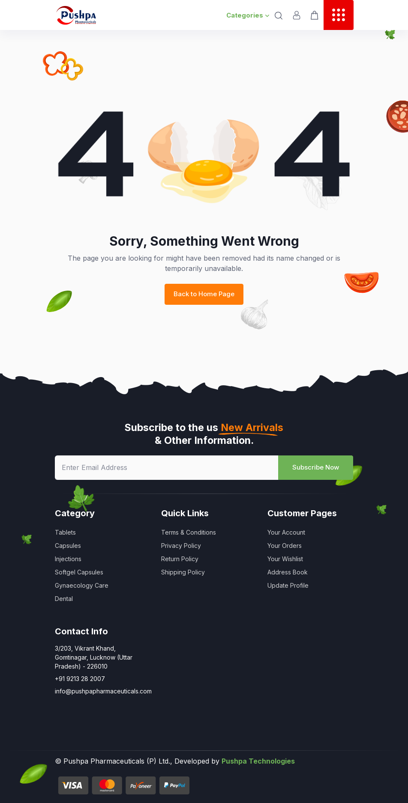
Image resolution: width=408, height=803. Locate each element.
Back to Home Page (204, 294)
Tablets (65, 532)
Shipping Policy (183, 572)
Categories (248, 15)
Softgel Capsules (79, 572)
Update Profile (288, 585)
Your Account (286, 532)
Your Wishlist (285, 558)
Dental (64, 598)
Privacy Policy (181, 545)
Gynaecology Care (81, 585)
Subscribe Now (315, 467)
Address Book (287, 572)
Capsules (68, 545)
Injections (68, 558)
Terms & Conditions (188, 532)
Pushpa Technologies (258, 761)
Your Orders (284, 545)
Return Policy (179, 558)
